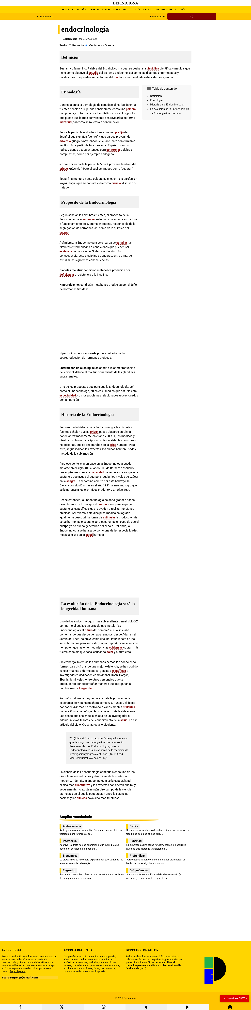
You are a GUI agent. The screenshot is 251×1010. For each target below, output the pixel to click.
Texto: (63, 45)
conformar (113, 149)
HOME (65, 9)
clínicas (82, 798)
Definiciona (125, 3)
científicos (119, 670)
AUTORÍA (180, 9)
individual (66, 122)
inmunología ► (157, 16)
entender (89, 219)
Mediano (94, 45)
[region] (166, 149)
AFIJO (116, 9)
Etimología (156, 100)
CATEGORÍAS (79, 9)
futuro (89, 630)
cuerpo (64, 232)
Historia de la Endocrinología (167, 104)
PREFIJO (94, 9)
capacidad (97, 472)
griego (64, 168)
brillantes (129, 707)
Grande (109, 45)
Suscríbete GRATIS (235, 998)
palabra (131, 109)
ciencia (116, 183)
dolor (110, 652)
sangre (70, 481)
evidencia (66, 251)
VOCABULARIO (164, 9)
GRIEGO (147, 9)
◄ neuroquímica (44, 16)
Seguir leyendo (17, 971)
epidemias (116, 647)
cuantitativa (82, 785)
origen (94, 431)
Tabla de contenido (164, 88)
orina (113, 444)
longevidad (86, 688)
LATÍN (136, 9)
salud (89, 534)
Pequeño (78, 45)
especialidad (68, 395)
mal (116, 77)
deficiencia (67, 274)
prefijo (119, 132)
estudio (93, 72)
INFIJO (126, 9)
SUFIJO (106, 9)
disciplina (153, 68)
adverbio (65, 141)
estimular (109, 517)
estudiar (121, 242)
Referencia (71, 38)
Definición (156, 96)
